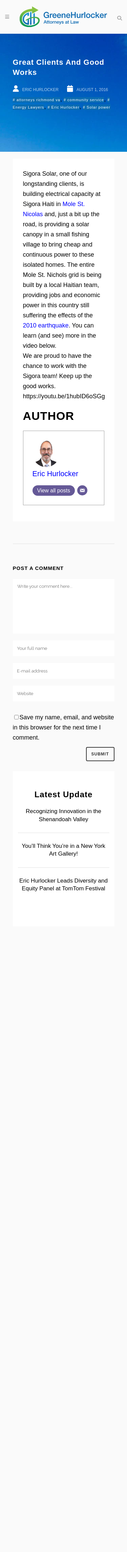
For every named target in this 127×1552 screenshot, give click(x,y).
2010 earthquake (46, 325)
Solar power (98, 107)
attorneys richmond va (38, 100)
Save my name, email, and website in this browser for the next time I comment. (63, 727)
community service (85, 100)
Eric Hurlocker (65, 107)
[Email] (82, 490)
